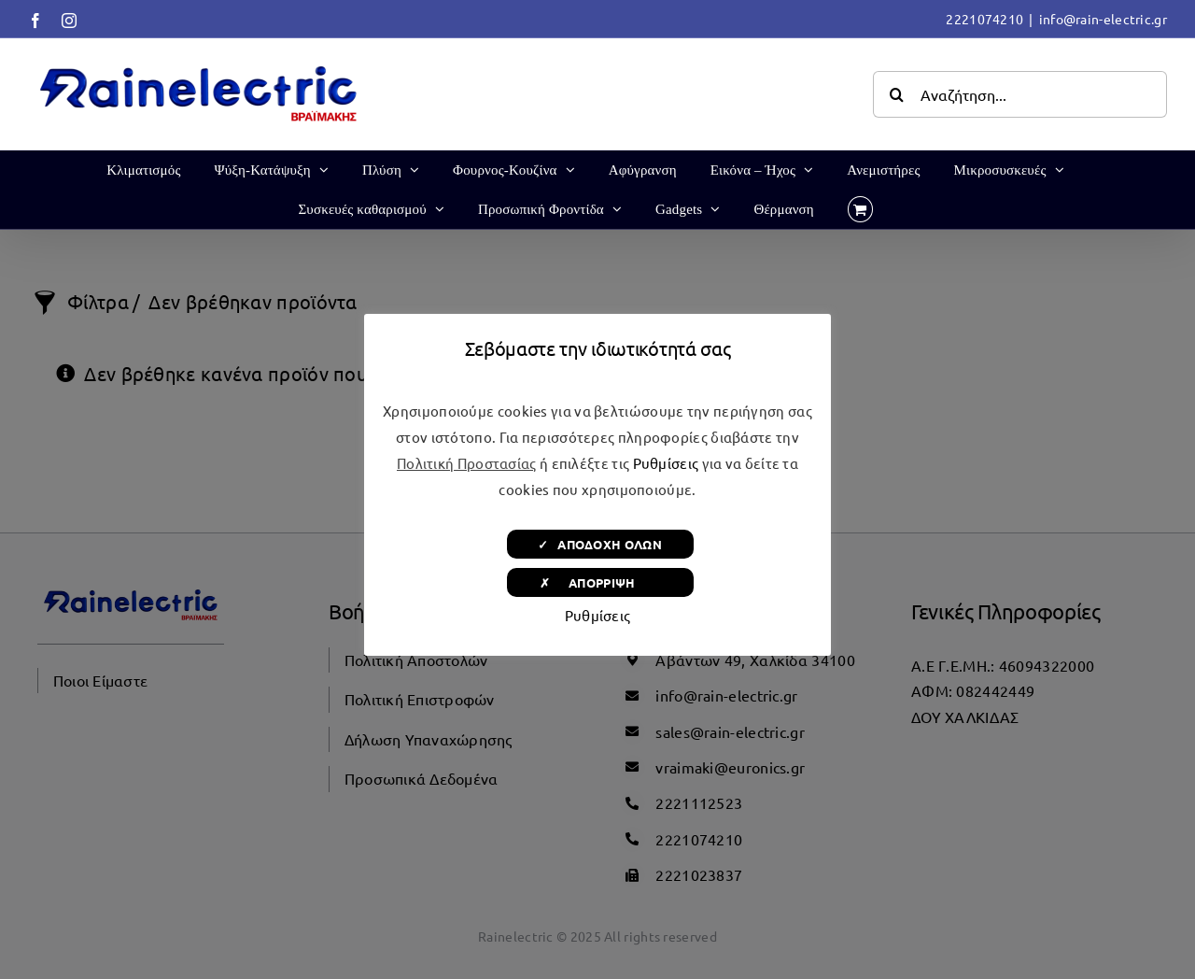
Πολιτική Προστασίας (467, 463)
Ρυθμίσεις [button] (666, 463)
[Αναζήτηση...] (1020, 94)
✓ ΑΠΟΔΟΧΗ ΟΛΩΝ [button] (600, 544)
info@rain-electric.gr (1103, 18)
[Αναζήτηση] (896, 94)
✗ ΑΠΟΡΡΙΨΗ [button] (600, 582)
